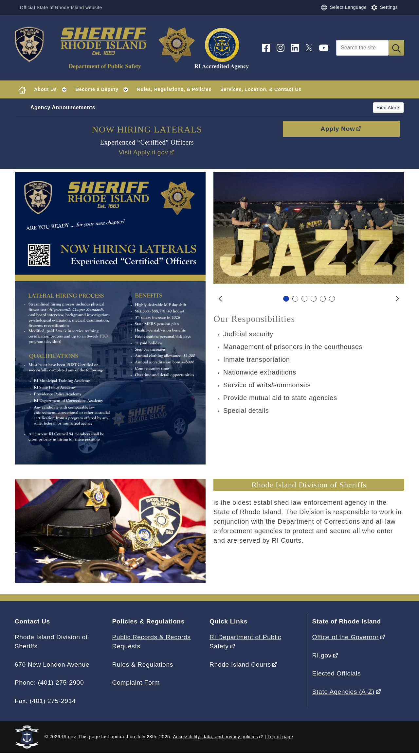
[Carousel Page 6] (332, 299)
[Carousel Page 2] (295, 299)
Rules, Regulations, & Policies (174, 89)
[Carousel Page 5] (323, 299)
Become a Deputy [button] (104, 89)
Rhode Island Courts (240, 664)
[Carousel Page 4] (314, 299)
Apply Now (337, 128)
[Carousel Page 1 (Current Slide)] (286, 299)
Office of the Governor (345, 637)
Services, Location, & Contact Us (260, 89)
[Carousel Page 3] (304, 299)
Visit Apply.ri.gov (143, 152)
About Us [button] (52, 89)
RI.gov (322, 655)
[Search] (362, 48)
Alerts (394, 107)
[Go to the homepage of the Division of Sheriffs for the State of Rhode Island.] (134, 48)
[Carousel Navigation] (308, 298)
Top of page (280, 736)
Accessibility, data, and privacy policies (215, 736)
